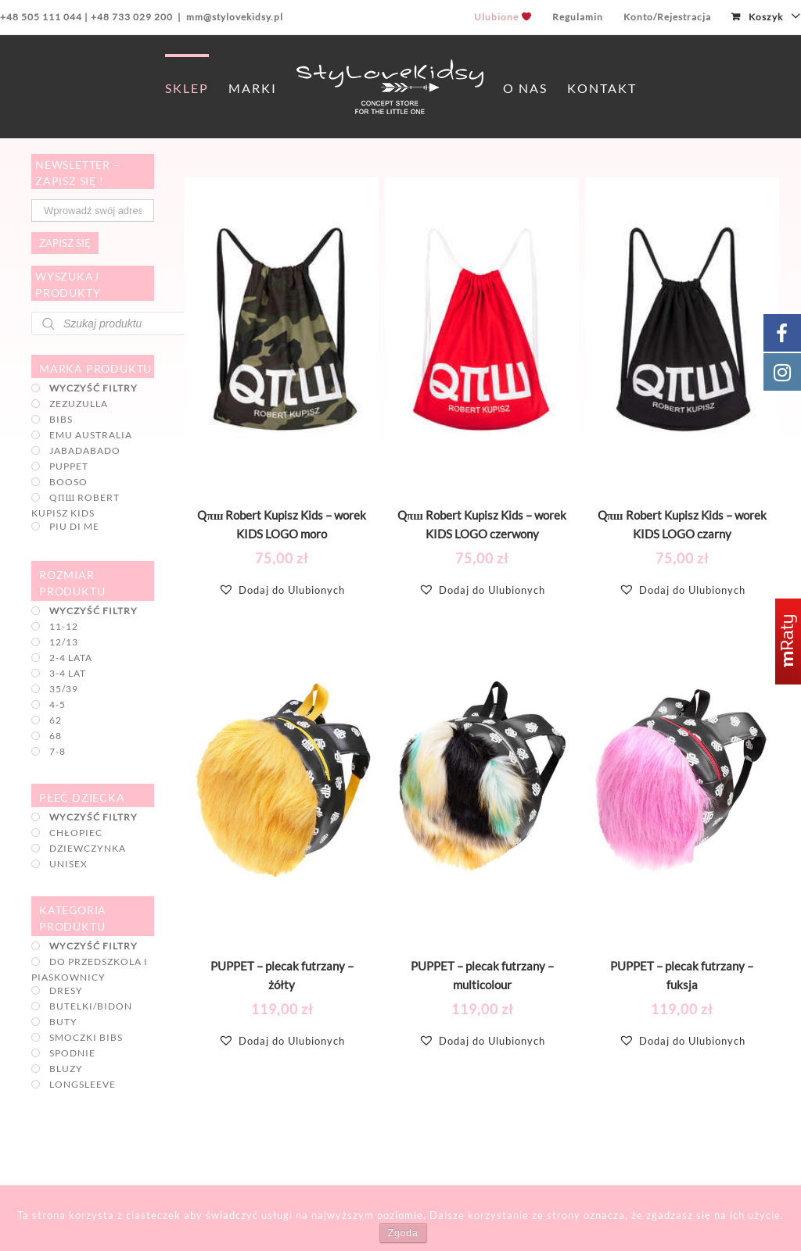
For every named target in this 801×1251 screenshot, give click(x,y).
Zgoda (403, 1233)
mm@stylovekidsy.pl (234, 17)
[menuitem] (503, 17)
